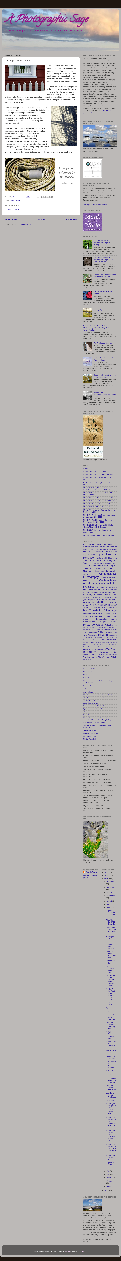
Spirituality (102, 632)
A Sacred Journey (90, 689)
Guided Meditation (101, 595)
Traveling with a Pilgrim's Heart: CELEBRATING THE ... (111, 1122)
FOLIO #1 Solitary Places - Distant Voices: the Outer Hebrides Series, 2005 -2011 (99, 489)
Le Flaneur (110, 602)
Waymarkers (88, 692)
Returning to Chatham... (111, 1057)
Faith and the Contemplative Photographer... (104, 359)
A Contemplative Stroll (101, 551)
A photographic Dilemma (105, 558)
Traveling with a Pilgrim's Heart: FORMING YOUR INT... (111, 1136)
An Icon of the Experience (101, 563)
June (109, 908)
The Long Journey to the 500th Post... (103, 310)
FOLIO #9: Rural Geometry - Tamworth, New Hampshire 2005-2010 (98, 521)
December (110, 882)
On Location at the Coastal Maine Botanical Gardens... (111, 981)
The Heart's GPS (100, 649)
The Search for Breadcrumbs (94, 698)
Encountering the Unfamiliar (94, 589)
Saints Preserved (89, 678)
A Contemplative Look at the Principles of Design (100, 547)
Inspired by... (100, 602)
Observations (89, 614)
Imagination (92, 600)
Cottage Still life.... (110, 962)
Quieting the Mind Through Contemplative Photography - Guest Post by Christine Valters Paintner (99, 328)
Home (41, 219)
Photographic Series (106, 619)
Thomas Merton (111, 654)
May (108, 1171)
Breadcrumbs (95, 566)
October (110, 892)
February (110, 1181)
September (111, 896)
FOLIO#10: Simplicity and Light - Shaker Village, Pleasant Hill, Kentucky (98, 526)
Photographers (97, 616)
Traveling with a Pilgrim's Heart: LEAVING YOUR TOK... (111, 1109)
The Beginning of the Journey (103, 637)
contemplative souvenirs (107, 587)
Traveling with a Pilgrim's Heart (96, 657)
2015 (106, 872)
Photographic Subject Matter (100, 621)
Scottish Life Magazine (91, 715)
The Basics (103, 635)
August (109, 901)
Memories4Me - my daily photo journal (97, 672)
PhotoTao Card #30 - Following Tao (111, 1026)
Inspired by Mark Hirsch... (110, 1165)
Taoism (110, 632)
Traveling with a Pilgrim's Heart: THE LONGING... (111, 1148)
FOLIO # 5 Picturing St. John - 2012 (96, 504)
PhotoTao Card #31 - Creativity (111, 922)
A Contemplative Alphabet (97, 544)
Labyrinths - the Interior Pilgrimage (111, 1095)
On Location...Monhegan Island (111, 969)
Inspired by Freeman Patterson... (111, 914)
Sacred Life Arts (89, 686)
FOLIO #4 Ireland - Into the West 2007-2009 (99, 501)
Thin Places (99, 654)
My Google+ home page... (93, 675)
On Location (15, 200)
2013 (106, 879)
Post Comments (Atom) (24, 224)
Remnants (93, 627)
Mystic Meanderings (90, 739)
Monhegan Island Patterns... (111, 939)
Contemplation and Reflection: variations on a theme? (105, 276)
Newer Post (10, 219)
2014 (106, 876)
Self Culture (91, 630)
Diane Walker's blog (90, 733)
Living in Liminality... (111, 1018)
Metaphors (103, 605)
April (108, 1174)
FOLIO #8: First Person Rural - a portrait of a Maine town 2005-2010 (99, 516)
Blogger (85, 1251)
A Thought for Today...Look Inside (111, 1080)
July (108, 904)
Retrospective (101, 627)
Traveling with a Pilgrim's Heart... (111, 1157)
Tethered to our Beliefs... (110, 1073)
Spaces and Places (90, 632)
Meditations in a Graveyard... (111, 1044)
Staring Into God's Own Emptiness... (111, 930)
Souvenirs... (110, 1100)
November (110, 887)
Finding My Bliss (89, 736)
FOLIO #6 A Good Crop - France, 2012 (97, 507)
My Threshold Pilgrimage (100, 610)
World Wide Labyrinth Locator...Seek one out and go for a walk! (98, 702)
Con (102, 571)
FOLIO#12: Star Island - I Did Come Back (98, 535)
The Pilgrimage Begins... (103, 343)
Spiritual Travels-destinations (94, 709)
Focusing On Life (89, 669)
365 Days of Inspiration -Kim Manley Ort (98, 695)
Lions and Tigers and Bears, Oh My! (111, 955)
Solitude (114, 630)
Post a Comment (14, 209)
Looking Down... (110, 1003)
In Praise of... (102, 600)
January (110, 1186)
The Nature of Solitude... (111, 1052)
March (109, 1178)
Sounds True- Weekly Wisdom (94, 706)
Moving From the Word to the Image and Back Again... (111, 994)
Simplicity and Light (104, 630)
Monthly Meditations (109, 607)
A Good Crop (94, 555)
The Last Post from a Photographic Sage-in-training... (102, 243)
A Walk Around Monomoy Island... (110, 1035)
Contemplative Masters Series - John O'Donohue (105, 376)
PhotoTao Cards (93, 624)
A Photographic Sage (47, 20)
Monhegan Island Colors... (110, 946)
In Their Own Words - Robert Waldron (111, 1065)
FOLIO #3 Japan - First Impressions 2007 (98, 498)
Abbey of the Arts (89, 730)
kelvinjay (68, 1251)
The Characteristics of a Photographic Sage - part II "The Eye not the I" (104, 260)
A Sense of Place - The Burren (94, 472)
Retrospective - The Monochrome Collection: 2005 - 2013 (105, 394)
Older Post (72, 219)
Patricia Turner (92, 872)
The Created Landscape (96, 644)
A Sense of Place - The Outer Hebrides (98, 475)
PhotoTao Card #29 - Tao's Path (111, 1088)
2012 (106, 1190)
